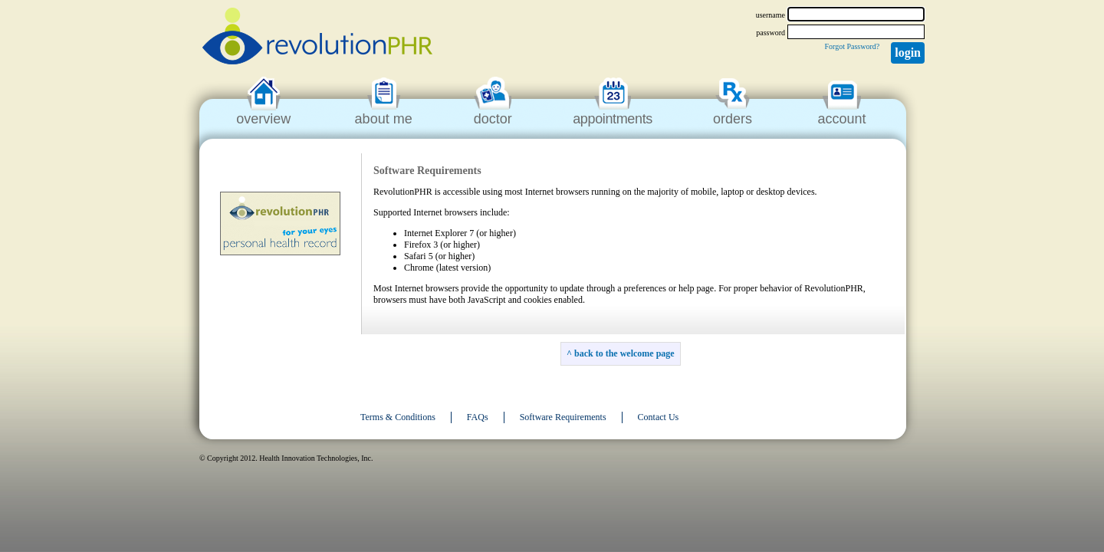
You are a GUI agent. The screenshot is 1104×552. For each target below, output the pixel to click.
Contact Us (658, 417)
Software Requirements (563, 417)
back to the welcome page (624, 353)
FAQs (477, 417)
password (770, 32)
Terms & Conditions (397, 417)
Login (908, 52)
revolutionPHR (317, 38)
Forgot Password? (851, 46)
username (770, 15)
